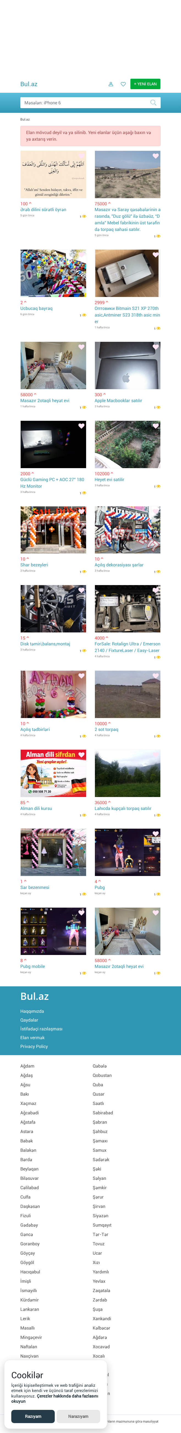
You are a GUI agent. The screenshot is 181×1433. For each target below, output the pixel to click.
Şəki (97, 1169)
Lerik (25, 1318)
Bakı (24, 1094)
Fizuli (25, 1215)
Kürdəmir (29, 1300)
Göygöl (27, 1262)
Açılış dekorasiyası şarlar (119, 564)
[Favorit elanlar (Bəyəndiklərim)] (121, 88)
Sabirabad (103, 1112)
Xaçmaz (28, 1103)
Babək (26, 1140)
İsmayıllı (28, 1290)
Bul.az (28, 84)
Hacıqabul (30, 1271)
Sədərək (101, 1159)
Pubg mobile (32, 966)
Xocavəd (101, 1346)
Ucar (97, 1253)
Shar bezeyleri (34, 564)
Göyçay (27, 1253)
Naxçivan (29, 1356)
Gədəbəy (29, 1225)
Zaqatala (101, 1290)
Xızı (96, 1262)
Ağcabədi (29, 1112)
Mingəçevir (31, 1337)
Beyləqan (29, 1169)
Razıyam (33, 1416)
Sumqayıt (102, 1225)
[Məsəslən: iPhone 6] (90, 102)
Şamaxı (100, 1140)
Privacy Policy (34, 1046)
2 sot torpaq (106, 729)
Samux (99, 1150)
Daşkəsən (30, 1206)
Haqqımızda (32, 1011)
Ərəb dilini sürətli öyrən (43, 209)
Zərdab (100, 1300)
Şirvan (99, 1206)
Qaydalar (29, 1020)
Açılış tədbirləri (35, 729)
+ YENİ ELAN (145, 84)
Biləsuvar (29, 1178)
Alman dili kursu (36, 808)
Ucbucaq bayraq (36, 308)
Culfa (25, 1197)
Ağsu (25, 1084)
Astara (26, 1131)
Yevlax (99, 1281)
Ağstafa (27, 1122)
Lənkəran (29, 1309)
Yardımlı (101, 1271)
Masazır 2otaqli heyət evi (44, 400)
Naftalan (28, 1346)
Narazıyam (78, 1416)
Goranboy (30, 1243)
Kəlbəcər (101, 1328)
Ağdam (27, 1066)
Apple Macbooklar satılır (118, 400)
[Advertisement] (90, 38)
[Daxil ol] (109, 88)
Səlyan (99, 1178)
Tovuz (99, 1243)
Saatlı (98, 1103)
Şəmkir (100, 1187)
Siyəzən (100, 1215)
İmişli (25, 1281)
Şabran (100, 1122)
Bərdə (26, 1159)
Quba (98, 1084)
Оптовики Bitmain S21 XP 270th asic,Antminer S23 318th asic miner (127, 315)
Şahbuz (100, 1131)
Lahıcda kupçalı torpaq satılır (123, 808)
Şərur (98, 1197)
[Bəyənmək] (81, 156)
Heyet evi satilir (109, 479)
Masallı (27, 1328)
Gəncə (26, 1234)
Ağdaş (26, 1075)
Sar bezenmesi (34, 887)
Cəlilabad (29, 1187)
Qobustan (102, 1075)
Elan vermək (32, 1037)
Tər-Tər (100, 1234)
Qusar (99, 1094)
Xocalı (99, 1356)
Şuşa (98, 1309)
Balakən (28, 1150)
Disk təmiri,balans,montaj (45, 643)
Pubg (100, 887)
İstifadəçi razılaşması (41, 1028)
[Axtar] (155, 102)
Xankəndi (102, 1318)
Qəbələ (100, 1066)
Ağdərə (100, 1337)
